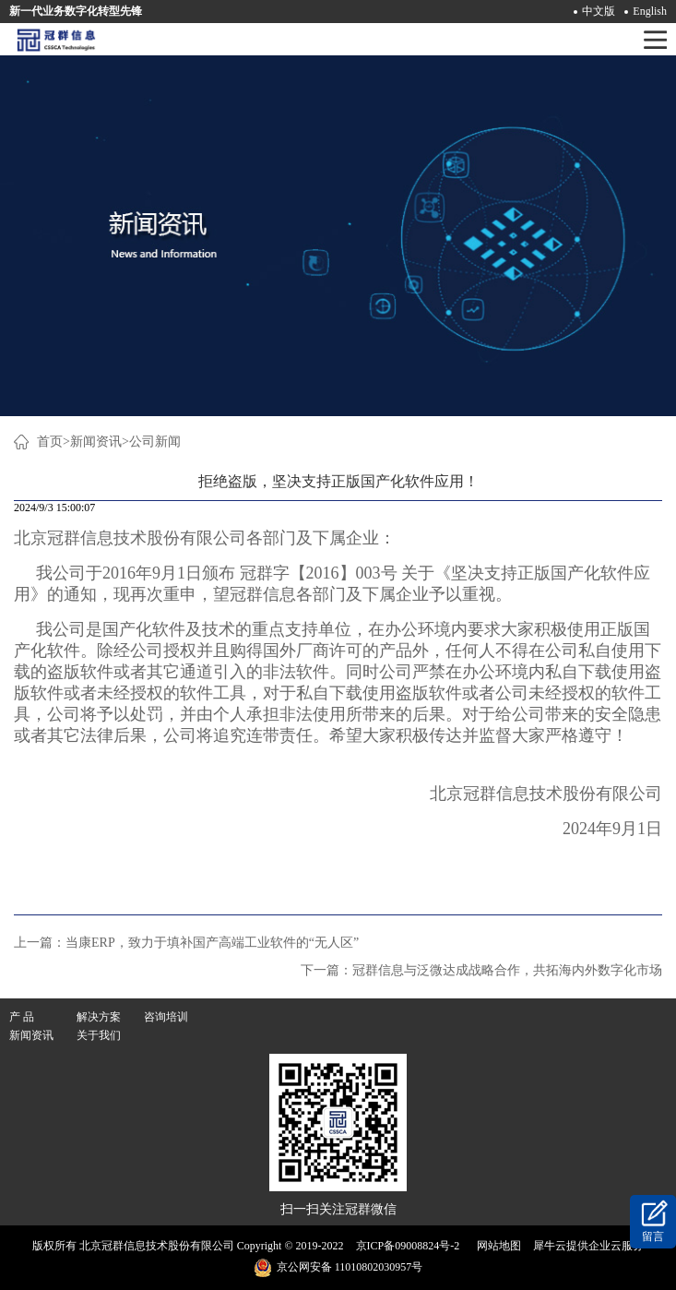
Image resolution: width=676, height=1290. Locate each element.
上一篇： (186, 943)
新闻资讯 (96, 441)
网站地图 (496, 1245)
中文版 (598, 11)
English (650, 11)
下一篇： (481, 970)
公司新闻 (155, 441)
